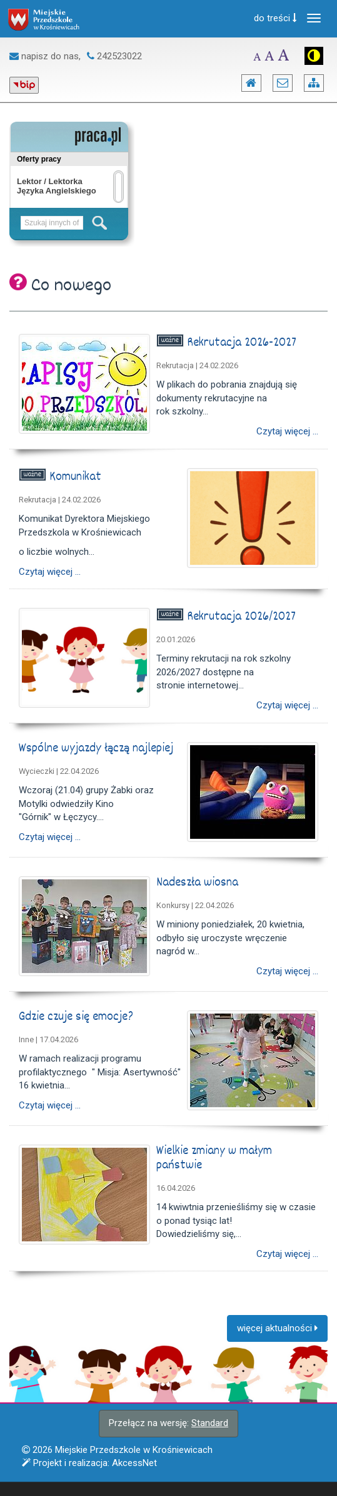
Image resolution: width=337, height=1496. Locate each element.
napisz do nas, (45, 56)
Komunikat (76, 477)
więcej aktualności (277, 1328)
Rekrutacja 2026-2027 (243, 343)
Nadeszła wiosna (198, 883)
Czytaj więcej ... (287, 431)
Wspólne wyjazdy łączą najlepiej (97, 749)
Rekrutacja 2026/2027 (243, 617)
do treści (275, 18)
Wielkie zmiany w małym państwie (214, 1158)
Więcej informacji (36, 1483)
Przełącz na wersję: (168, 1423)
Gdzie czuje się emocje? (77, 1017)
